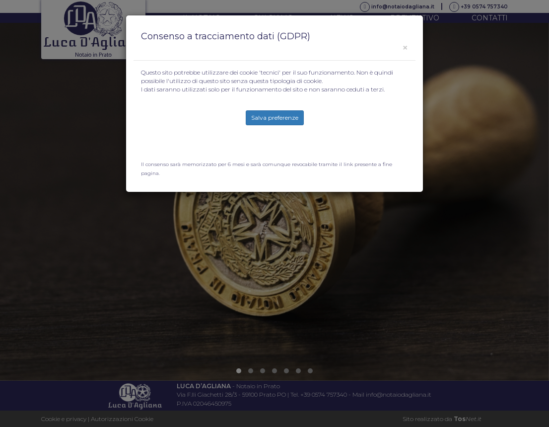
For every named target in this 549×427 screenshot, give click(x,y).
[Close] (405, 47)
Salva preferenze (274, 117)
